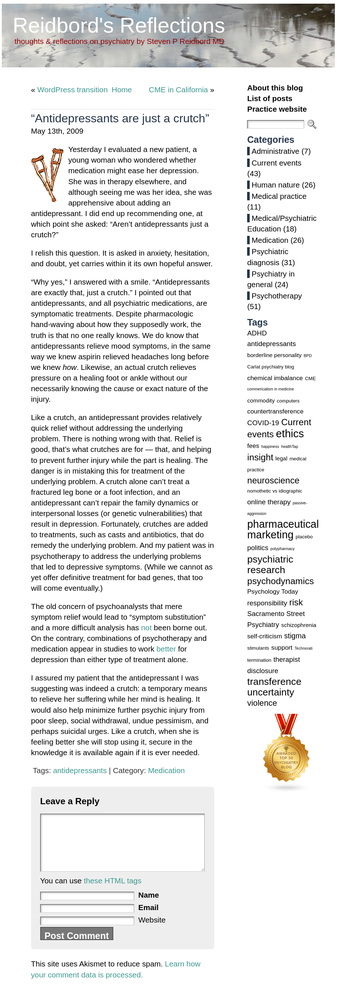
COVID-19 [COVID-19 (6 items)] (263, 423)
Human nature (276, 185)
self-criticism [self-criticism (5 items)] (264, 636)
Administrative (275, 151)
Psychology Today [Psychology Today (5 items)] (272, 591)
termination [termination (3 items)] (259, 660)
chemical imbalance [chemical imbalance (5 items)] (275, 378)
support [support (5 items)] (281, 647)
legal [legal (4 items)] (281, 458)
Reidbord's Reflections (119, 25)
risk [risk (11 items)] (296, 602)
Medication (166, 770)
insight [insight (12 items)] (260, 457)
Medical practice (279, 196)
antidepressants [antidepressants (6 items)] (271, 344)
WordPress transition (72, 89)
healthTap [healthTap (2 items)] (289, 446)
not (146, 627)
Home (121, 89)
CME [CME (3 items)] (310, 378)
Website (152, 931)
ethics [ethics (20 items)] (290, 433)
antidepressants (80, 770)
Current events (276, 163)
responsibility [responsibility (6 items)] (267, 603)
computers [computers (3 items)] (288, 401)
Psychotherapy (277, 296)
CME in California (178, 89)
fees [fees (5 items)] (253, 445)
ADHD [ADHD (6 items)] (256, 333)
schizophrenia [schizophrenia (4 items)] (298, 625)
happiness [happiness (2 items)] (270, 446)
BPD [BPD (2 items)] (308, 355)
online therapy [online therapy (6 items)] (269, 502)
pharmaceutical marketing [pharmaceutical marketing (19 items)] (283, 529)
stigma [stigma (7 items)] (295, 636)
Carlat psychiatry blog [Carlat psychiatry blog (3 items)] (270, 367)
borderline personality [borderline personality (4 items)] (274, 355)
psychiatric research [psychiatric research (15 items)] (270, 564)
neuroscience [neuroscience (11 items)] (273, 480)
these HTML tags (112, 891)
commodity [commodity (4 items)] (261, 400)
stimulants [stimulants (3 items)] (258, 648)
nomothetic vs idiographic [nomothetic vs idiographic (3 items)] (274, 491)
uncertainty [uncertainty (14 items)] (270, 692)
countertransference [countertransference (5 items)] (275, 411)
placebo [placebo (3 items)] (304, 536)
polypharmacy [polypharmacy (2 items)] (283, 548)
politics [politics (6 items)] (257, 548)
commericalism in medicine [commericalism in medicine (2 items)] (270, 389)
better (166, 649)
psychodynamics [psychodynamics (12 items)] (280, 581)
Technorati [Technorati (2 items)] (304, 648)
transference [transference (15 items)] (274, 681)
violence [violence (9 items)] (262, 703)
